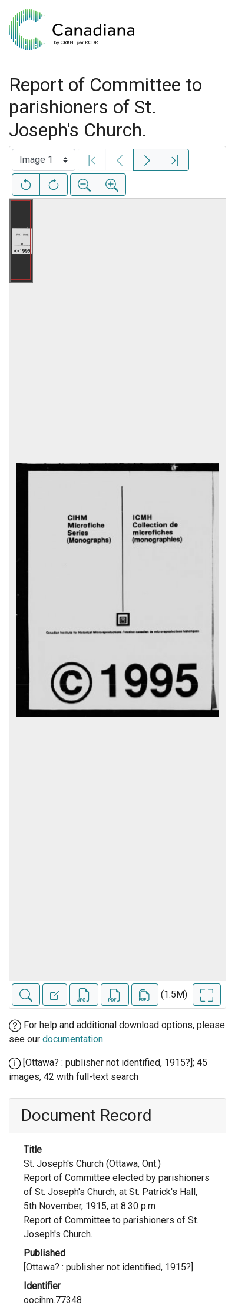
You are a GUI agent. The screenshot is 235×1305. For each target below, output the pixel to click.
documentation (72, 1039)
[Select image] (43, 160)
